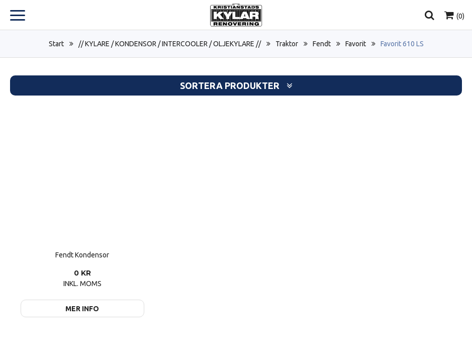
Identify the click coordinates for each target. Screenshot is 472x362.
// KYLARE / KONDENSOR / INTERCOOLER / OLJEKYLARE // (169, 44)
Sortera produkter (236, 86)
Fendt (322, 44)
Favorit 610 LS (402, 44)
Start (56, 44)
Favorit (355, 44)
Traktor (286, 44)
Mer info (82, 309)
